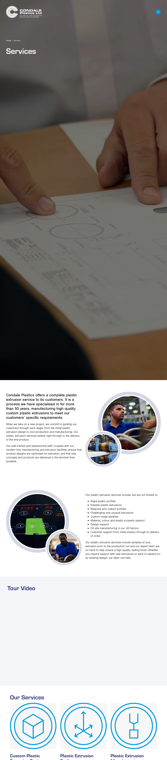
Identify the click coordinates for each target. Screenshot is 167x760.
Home (8, 40)
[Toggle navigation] (158, 12)
